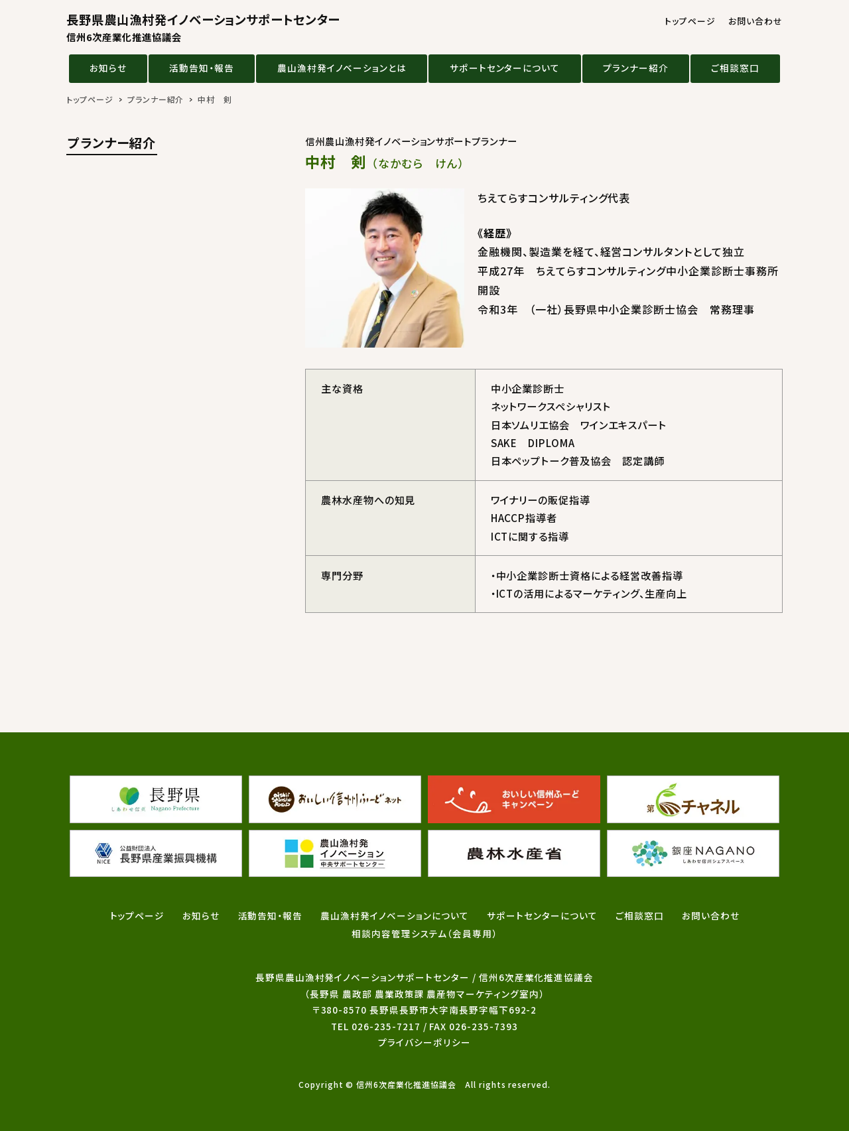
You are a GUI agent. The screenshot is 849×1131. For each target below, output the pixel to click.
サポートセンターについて (505, 67)
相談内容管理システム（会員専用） (424, 933)
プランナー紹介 (636, 67)
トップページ (690, 21)
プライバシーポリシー (424, 1042)
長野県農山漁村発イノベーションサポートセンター (203, 27)
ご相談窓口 (735, 67)
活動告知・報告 (201, 67)
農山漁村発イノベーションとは (342, 67)
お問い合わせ (755, 21)
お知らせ (108, 67)
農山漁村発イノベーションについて (394, 915)
